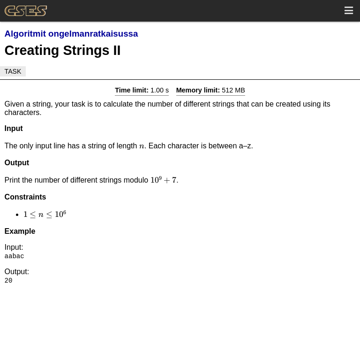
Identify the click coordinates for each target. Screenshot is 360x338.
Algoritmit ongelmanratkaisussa (71, 33)
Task (13, 71)
